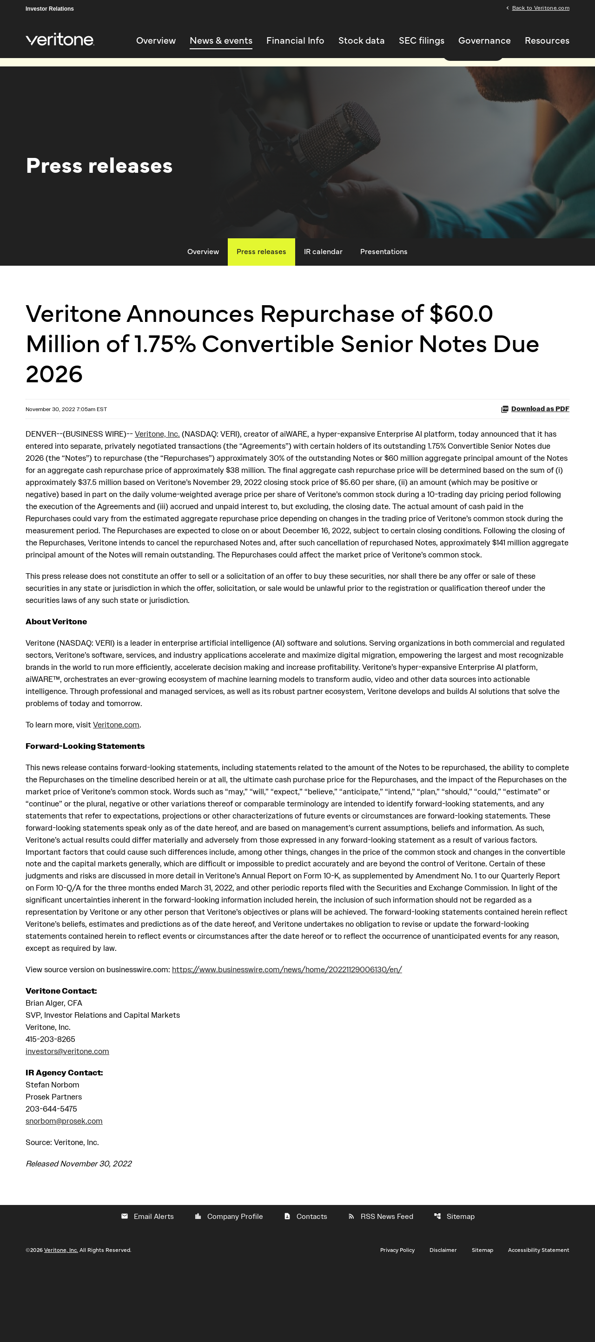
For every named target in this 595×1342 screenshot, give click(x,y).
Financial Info (295, 41)
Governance (484, 41)
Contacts (305, 1287)
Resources (547, 41)
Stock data (361, 41)
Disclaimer (443, 1320)
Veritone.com (122, 768)
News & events (221, 41)
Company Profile (228, 1287)
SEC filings (421, 41)
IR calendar (323, 272)
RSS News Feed (380, 1287)
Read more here (473, 73)
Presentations (384, 272)
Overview (156, 41)
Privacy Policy (397, 1320)
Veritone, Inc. (166, 455)
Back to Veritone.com (540, 8)
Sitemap (454, 1287)
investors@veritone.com (70, 1119)
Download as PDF (535, 429)
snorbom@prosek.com (67, 1191)
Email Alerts (147, 1287)
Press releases (261, 272)
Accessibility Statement (538, 1320)
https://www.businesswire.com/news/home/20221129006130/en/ (308, 1034)
